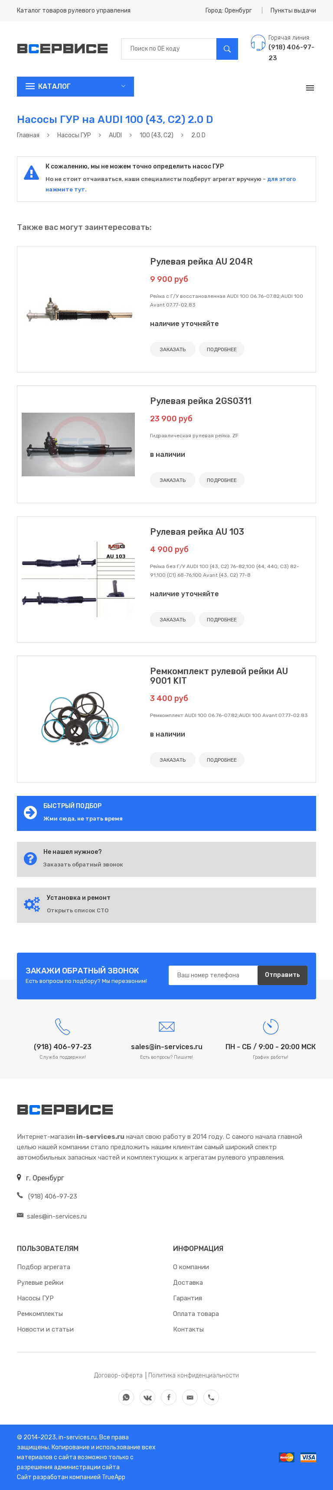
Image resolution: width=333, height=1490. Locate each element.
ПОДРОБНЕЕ (222, 349)
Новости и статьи (45, 1329)
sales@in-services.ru (52, 1216)
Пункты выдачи (293, 10)
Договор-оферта (118, 1375)
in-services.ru (77, 1437)
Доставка (188, 1282)
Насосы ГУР (35, 1298)
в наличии (167, 454)
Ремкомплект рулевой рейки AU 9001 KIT (219, 676)
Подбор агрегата (43, 1267)
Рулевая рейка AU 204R (201, 261)
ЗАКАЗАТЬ (173, 349)
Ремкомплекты (40, 1314)
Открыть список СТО (77, 910)
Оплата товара (196, 1314)
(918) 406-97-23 (47, 1196)
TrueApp (113, 1477)
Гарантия (187, 1298)
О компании (191, 1267)
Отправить (282, 975)
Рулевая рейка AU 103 (197, 532)
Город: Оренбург (229, 10)
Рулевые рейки (40, 1282)
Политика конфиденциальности (193, 1375)
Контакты (188, 1329)
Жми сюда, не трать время (83, 818)
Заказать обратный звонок (83, 864)
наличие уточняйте (184, 324)
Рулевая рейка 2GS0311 (200, 401)
